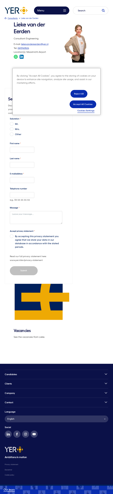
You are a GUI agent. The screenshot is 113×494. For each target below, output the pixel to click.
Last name (15, 158)
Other (15, 134)
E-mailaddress (17, 173)
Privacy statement (11, 464)
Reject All (79, 94)
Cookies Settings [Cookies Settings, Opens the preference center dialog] (85, 110)
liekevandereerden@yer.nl (34, 44)
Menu (51, 10)
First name (15, 143)
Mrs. (15, 129)
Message (15, 207)
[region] (56, 91)
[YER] (14, 450)
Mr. (14, 124)
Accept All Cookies (83, 104)
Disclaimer (8, 470)
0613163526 (23, 48)
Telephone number (18, 189)
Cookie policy (9, 475)
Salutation (15, 118)
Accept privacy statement (22, 231)
